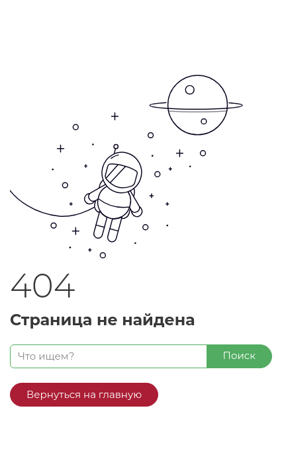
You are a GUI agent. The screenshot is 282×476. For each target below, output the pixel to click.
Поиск (239, 355)
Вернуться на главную (84, 394)
